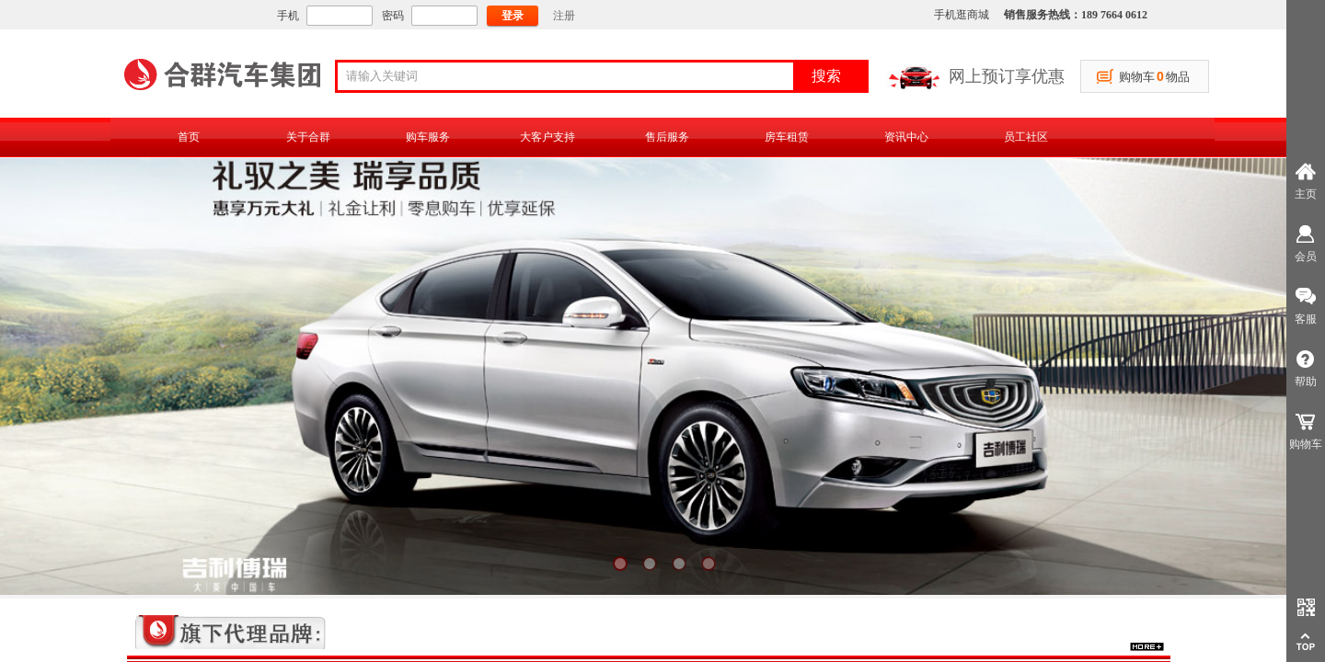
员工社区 (1026, 137)
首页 (189, 137)
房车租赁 (787, 137)
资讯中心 (906, 137)
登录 (512, 15)
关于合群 (308, 137)
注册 (564, 15)
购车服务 (428, 137)
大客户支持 (547, 137)
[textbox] (571, 76)
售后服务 (667, 137)
